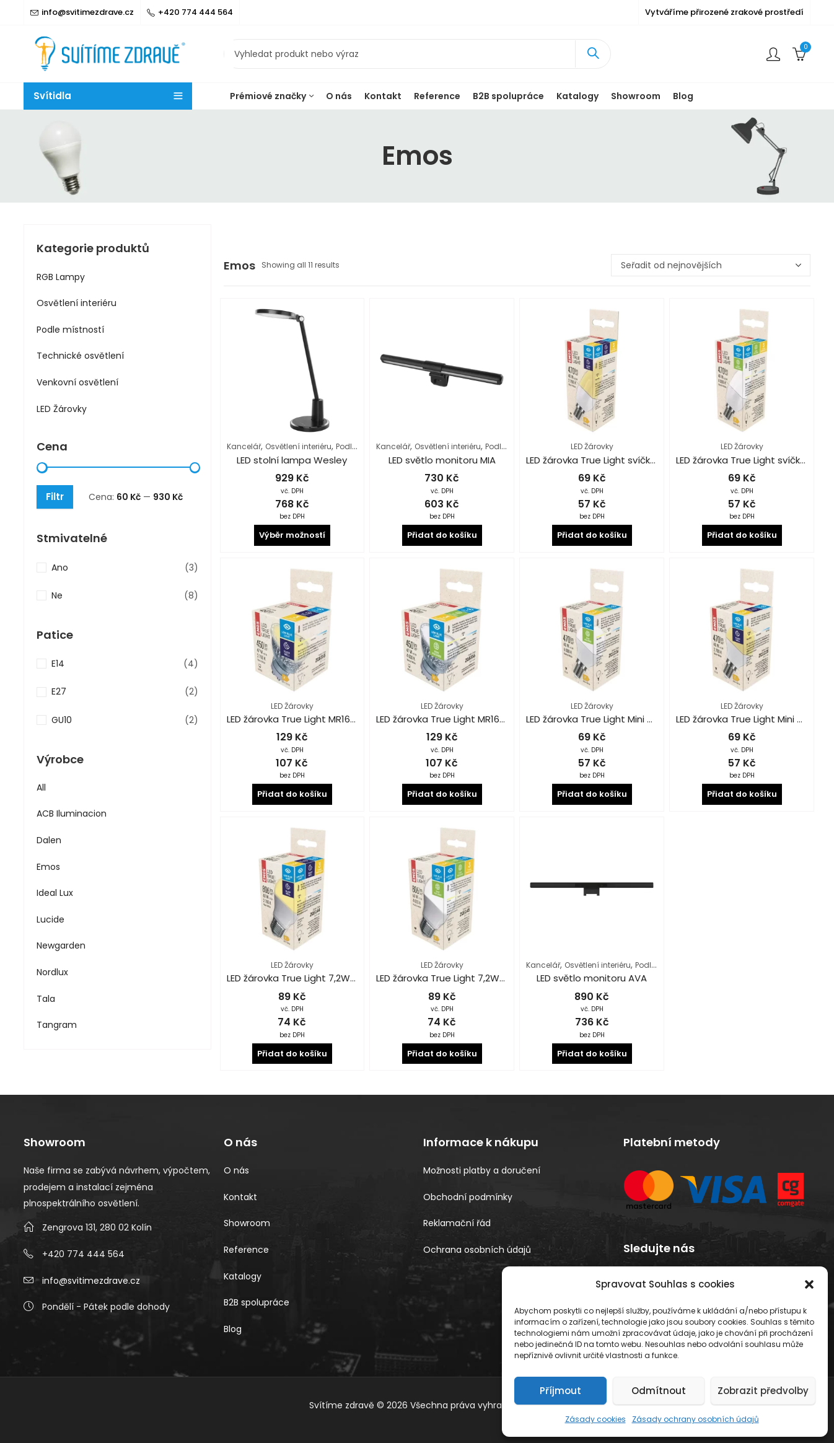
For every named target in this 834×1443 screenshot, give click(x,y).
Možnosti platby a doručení (481, 1170)
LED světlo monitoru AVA (592, 978)
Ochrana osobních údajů (477, 1249)
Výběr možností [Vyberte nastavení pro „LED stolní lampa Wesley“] (292, 535)
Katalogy (242, 1276)
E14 (57, 663)
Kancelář (244, 446)
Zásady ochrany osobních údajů (695, 1419)
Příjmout (560, 1390)
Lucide (50, 919)
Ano (59, 567)
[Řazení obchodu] (710, 265)
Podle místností (70, 329)
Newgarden (61, 945)
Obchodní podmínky (467, 1197)
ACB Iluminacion (72, 813)
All (41, 787)
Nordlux (52, 972)
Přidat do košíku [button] (442, 535)
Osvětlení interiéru (298, 446)
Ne (57, 595)
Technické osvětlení (80, 355)
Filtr (55, 496)
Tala (46, 999)
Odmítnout (658, 1390)
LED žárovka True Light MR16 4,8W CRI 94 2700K (332, 719)
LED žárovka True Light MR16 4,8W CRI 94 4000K (481, 719)
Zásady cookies (595, 1419)
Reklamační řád (457, 1223)
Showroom (247, 1223)
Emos (48, 867)
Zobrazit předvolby (763, 1390)
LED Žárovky (592, 446)
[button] (809, 1284)
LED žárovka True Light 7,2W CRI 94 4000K (469, 978)
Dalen (49, 840)
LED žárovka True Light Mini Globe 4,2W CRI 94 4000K (644, 719)
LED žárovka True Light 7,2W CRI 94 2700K (319, 978)
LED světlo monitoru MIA (442, 460)
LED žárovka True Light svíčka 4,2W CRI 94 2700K (634, 460)
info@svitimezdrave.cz (91, 1280)
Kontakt (240, 1197)
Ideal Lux (55, 893)
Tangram (57, 1025)
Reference (246, 1249)
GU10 (61, 720)
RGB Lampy (61, 277)
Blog (233, 1329)
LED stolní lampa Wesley (292, 460)
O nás (236, 1170)
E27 (58, 691)
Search (593, 54)
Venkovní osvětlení (77, 382)
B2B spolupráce (256, 1302)
